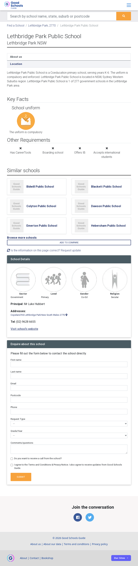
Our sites (119, 558)
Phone (14, 407)
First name (16, 359)
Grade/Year (16, 431)
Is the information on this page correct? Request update (44, 250)
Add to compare (69, 242)
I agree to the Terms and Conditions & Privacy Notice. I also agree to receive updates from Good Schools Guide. (68, 466)
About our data (52, 544)
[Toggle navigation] (129, 5)
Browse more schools (22, 237)
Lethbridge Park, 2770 (42, 25)
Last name (16, 371)
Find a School (15, 25)
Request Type (18, 419)
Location (16, 64)
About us (16, 56)
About (23, 558)
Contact (34, 558)
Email (13, 383)
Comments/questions (22, 442)
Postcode (16, 395)
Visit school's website (24, 329)
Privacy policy (100, 544)
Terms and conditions (76, 544)
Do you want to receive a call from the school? (38, 458)
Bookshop (47, 558)
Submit (21, 476)
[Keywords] (61, 16)
